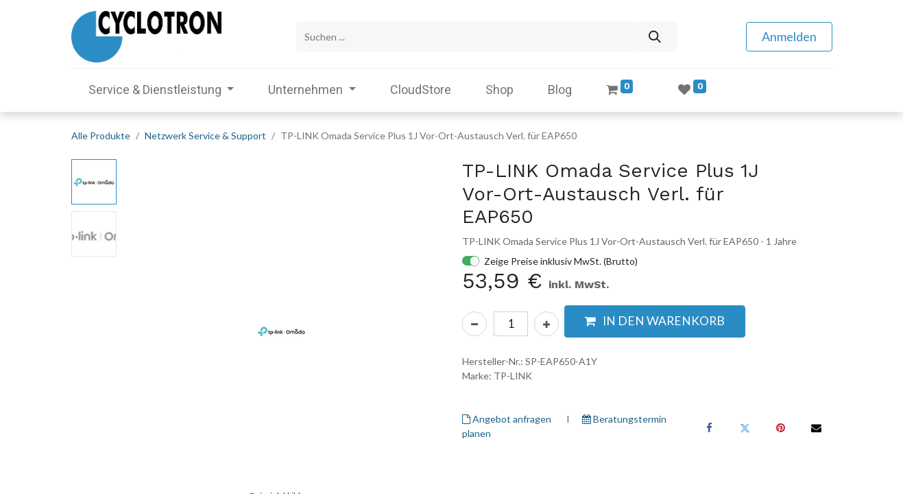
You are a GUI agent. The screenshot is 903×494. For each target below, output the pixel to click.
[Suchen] (655, 36)
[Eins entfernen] (474, 323)
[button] (655, 321)
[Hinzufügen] (546, 323)
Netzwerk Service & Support (205, 135)
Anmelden (789, 36)
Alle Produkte (100, 135)
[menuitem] (420, 89)
